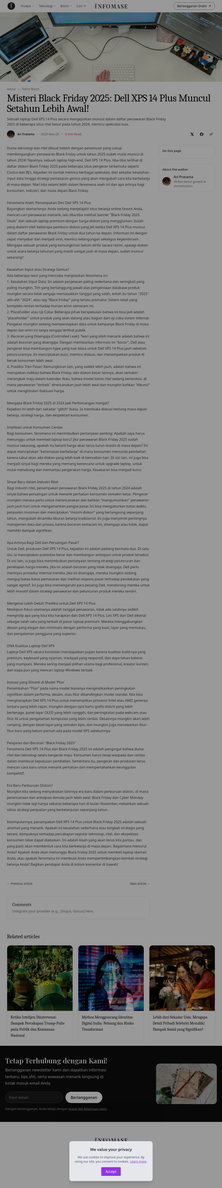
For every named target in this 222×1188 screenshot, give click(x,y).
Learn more (138, 1161)
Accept (111, 1171)
